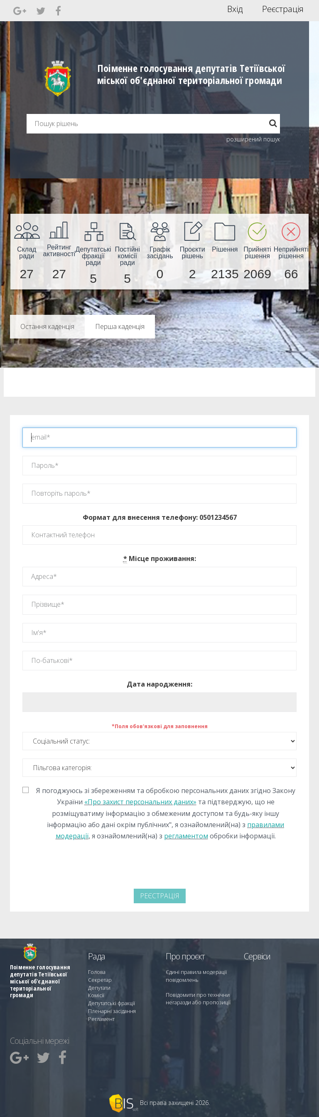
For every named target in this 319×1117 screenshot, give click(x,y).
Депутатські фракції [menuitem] (110, 1002)
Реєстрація (283, 9)
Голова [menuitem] (96, 972)
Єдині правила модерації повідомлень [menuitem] (195, 976)
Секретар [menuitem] (99, 979)
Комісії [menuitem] (95, 994)
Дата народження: (159, 684)
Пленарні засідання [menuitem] (111, 1009)
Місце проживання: (159, 558)
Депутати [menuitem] (99, 987)
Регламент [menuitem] (100, 1017)
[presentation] (96, 866)
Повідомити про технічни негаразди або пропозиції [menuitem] (196, 998)
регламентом (186, 835)
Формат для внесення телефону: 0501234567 (160, 517)
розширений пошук (253, 139)
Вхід (235, 9)
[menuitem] (26, 251)
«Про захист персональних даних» (140, 801)
